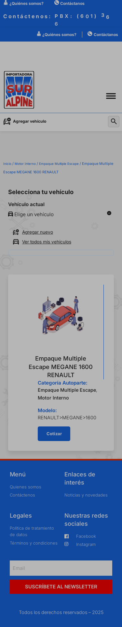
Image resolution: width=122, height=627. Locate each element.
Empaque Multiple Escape (59, 164)
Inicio (7, 164)
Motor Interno (25, 164)
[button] (110, 96)
